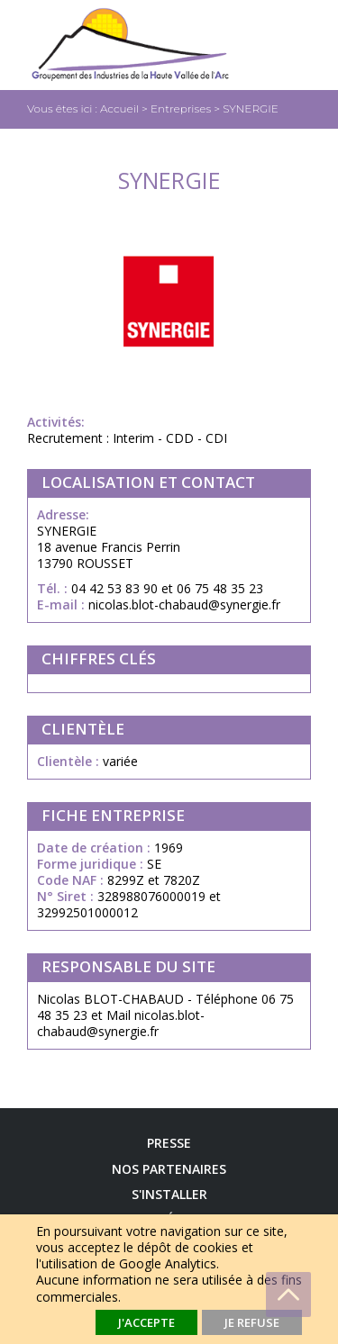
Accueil (119, 108)
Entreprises (181, 108)
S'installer (169, 1194)
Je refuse (251, 1322)
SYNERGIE (251, 108)
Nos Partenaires (169, 1169)
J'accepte (146, 1322)
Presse (169, 1143)
